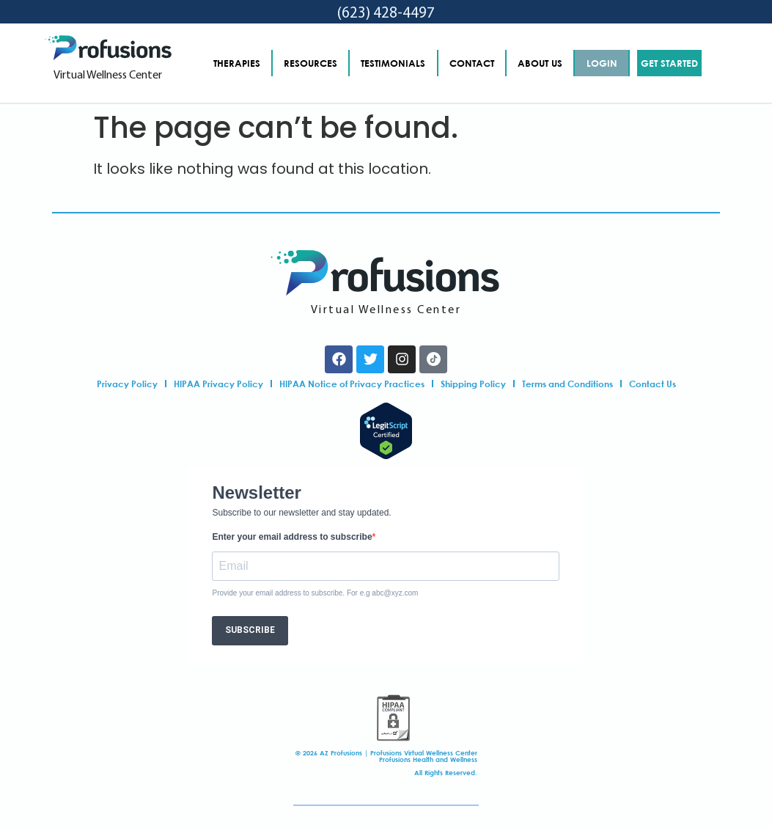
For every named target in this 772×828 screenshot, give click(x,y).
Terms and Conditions (567, 383)
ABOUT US (540, 63)
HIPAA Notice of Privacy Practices (351, 383)
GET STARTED (669, 63)
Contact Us (652, 383)
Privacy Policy (127, 383)
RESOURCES (310, 63)
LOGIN (602, 63)
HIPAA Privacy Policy (218, 383)
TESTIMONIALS (393, 63)
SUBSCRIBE (250, 630)
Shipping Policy (473, 383)
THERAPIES (236, 63)
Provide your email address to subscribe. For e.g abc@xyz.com (315, 593)
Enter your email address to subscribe (292, 536)
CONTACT (471, 63)
